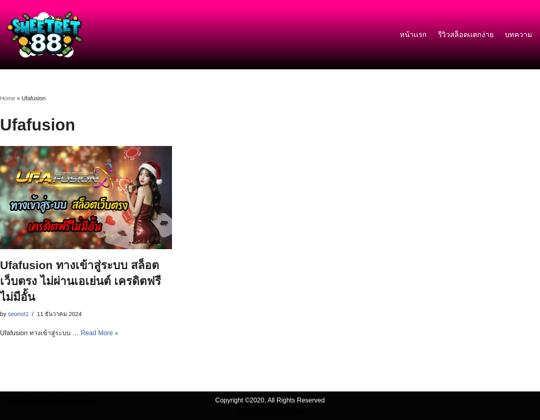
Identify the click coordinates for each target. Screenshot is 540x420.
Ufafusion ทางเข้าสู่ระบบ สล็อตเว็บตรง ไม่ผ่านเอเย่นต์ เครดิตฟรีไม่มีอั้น (80, 281)
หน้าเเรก (413, 35)
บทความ (518, 35)
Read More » (100, 332)
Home (7, 98)
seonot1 (18, 314)
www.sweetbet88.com (270, 411)
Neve (13, 401)
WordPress (79, 401)
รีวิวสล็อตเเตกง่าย (466, 35)
